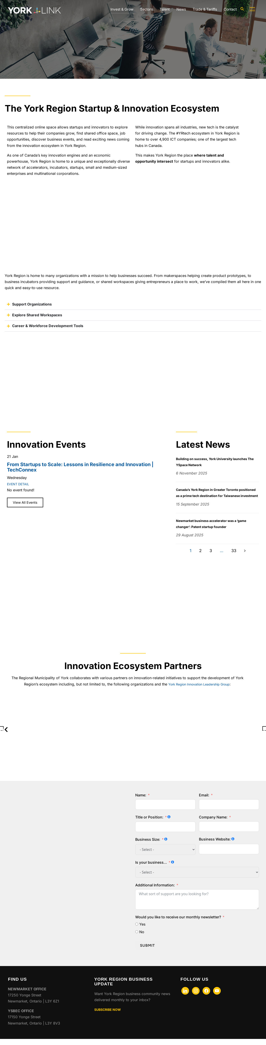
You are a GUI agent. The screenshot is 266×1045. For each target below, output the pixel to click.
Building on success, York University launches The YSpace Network (216, 461)
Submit (147, 951)
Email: (204, 801)
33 (233, 557)
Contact (230, 9)
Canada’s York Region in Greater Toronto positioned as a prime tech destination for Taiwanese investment (212, 495)
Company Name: (213, 823)
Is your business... (151, 868)
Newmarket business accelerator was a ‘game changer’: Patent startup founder (216, 529)
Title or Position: (149, 823)
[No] (136, 938)
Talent (164, 9)
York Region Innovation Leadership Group (199, 690)
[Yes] (136, 930)
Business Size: (147, 845)
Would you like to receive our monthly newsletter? (178, 923)
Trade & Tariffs (204, 9)
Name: (140, 801)
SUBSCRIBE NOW (109, 1015)
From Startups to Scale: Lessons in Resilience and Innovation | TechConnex (80, 467)
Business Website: (215, 845)
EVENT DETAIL (19, 484)
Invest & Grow (121, 9)
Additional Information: (155, 891)
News (180, 9)
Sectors (145, 9)
